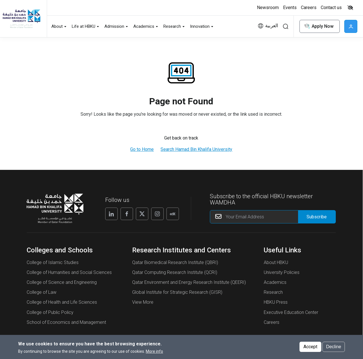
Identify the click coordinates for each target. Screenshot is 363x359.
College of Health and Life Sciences (62, 302)
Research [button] (172, 26)
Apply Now (318, 26)
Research (273, 292)
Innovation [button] (200, 26)
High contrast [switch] (350, 7)
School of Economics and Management (66, 322)
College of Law (41, 292)
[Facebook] (127, 214)
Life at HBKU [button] (83, 26)
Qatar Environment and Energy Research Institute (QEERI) (189, 282)
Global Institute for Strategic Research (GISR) (177, 292)
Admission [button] (114, 26)
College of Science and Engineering (62, 282)
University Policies (281, 272)
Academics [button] (143, 26)
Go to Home (142, 149)
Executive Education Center (291, 312)
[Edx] (172, 214)
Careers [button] (308, 7)
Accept (310, 346)
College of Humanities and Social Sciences (69, 272)
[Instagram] (157, 214)
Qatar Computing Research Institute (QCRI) (174, 272)
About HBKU (276, 262)
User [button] (350, 26)
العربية (271, 25)
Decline (333, 346)
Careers (271, 322)
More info (154, 351)
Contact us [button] (331, 7)
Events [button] (290, 7)
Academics (275, 282)
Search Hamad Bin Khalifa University (196, 149)
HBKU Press (276, 302)
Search (285, 26)
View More (142, 302)
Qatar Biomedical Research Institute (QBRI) (175, 262)
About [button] (57, 26)
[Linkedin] (111, 214)
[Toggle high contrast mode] (349, 7)
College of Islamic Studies (53, 262)
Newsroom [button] (268, 7)
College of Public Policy (50, 312)
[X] (142, 214)
